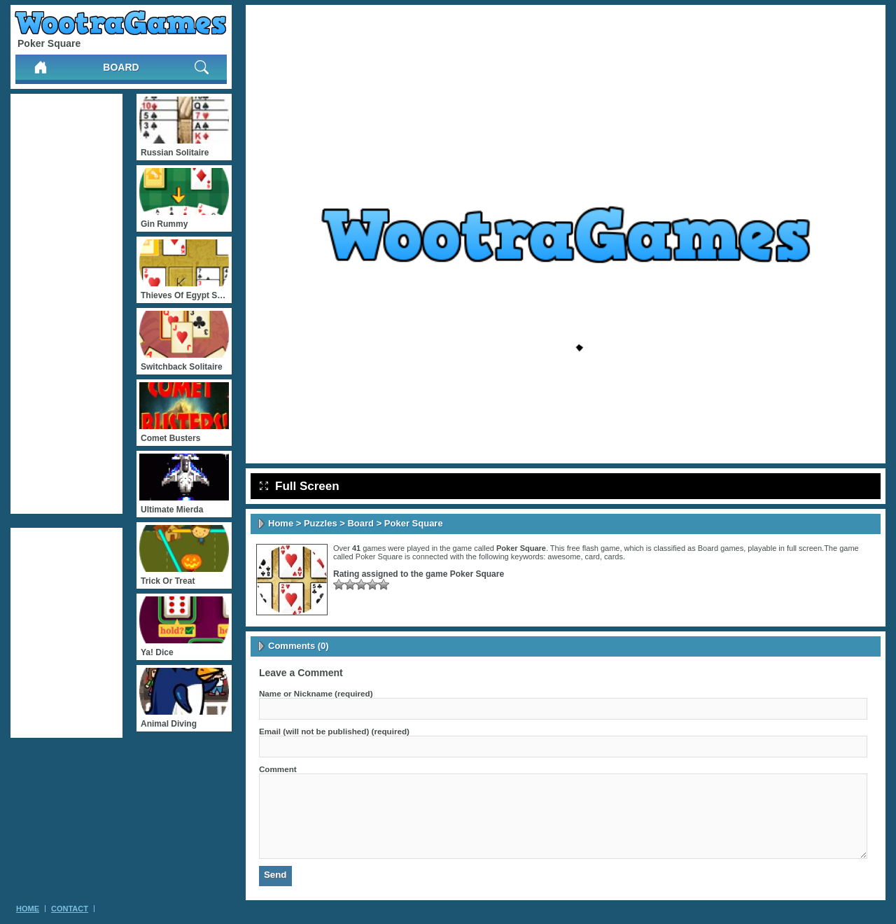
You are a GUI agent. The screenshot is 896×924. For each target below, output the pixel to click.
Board (121, 67)
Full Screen (300, 486)
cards (613, 556)
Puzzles (320, 523)
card (592, 556)
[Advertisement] (66, 304)
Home (280, 523)
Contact (69, 908)
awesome (563, 556)
